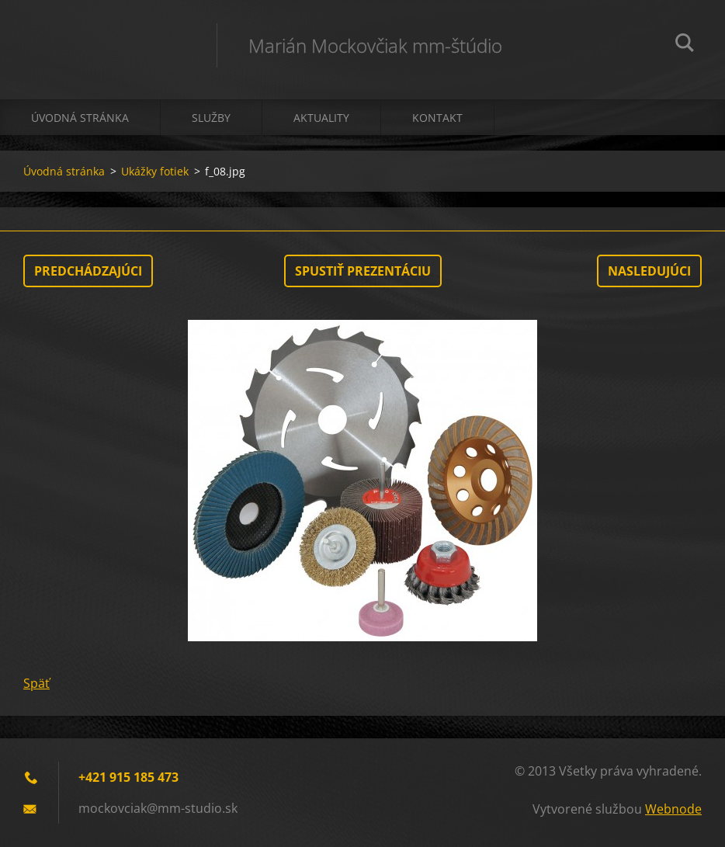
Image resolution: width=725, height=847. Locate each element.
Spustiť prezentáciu (363, 270)
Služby (211, 117)
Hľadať (684, 45)
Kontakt (437, 117)
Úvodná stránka (80, 117)
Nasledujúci (649, 270)
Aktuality (321, 117)
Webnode (673, 808)
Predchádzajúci (88, 270)
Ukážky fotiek (155, 171)
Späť (36, 683)
